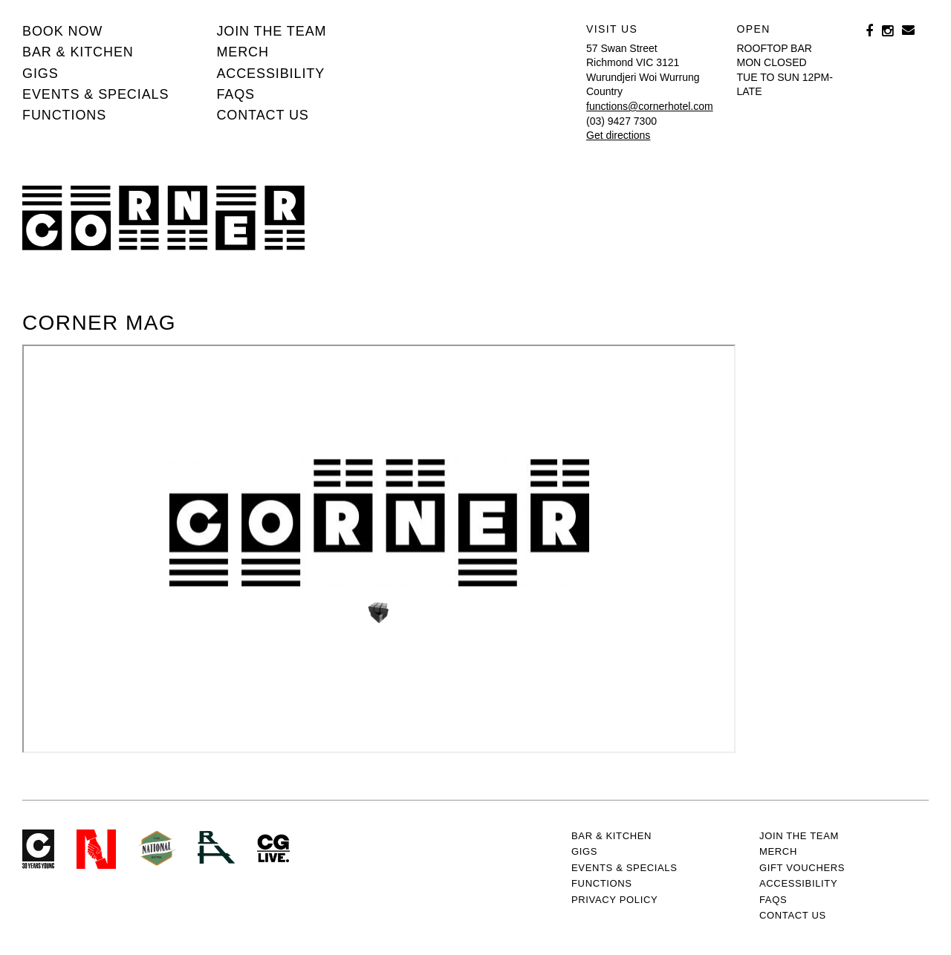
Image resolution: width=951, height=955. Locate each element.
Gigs (40, 73)
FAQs (235, 94)
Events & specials (95, 94)
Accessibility (270, 73)
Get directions (618, 135)
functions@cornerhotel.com (649, 106)
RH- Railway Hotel (216, 847)
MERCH (242, 52)
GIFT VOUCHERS (802, 867)
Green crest (156, 848)
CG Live (273, 849)
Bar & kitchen (78, 52)
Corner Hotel (163, 218)
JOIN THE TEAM (271, 31)
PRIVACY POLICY (614, 899)
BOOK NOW (62, 31)
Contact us (262, 115)
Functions (64, 115)
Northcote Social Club (96, 849)
